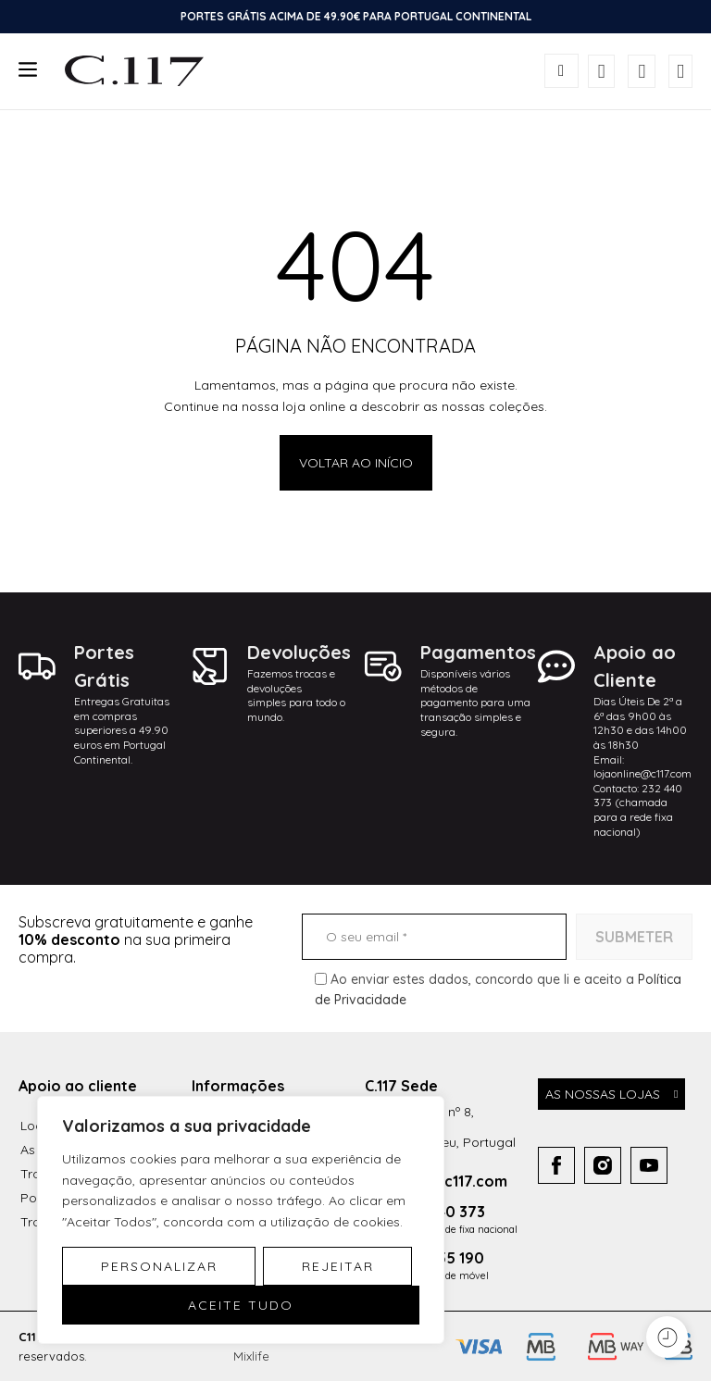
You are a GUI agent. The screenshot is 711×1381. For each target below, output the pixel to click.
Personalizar (159, 1266)
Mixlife (251, 1356)
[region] (240, 1220)
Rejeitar (338, 1266)
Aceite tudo (240, 1305)
